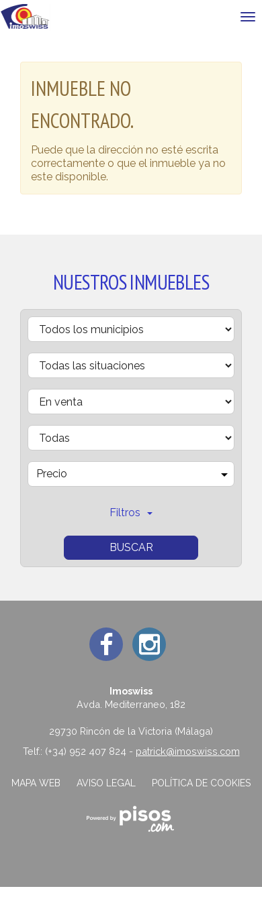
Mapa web (35, 783)
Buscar (131, 547)
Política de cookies (201, 783)
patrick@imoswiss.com (188, 751)
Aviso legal (106, 783)
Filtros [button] (131, 512)
